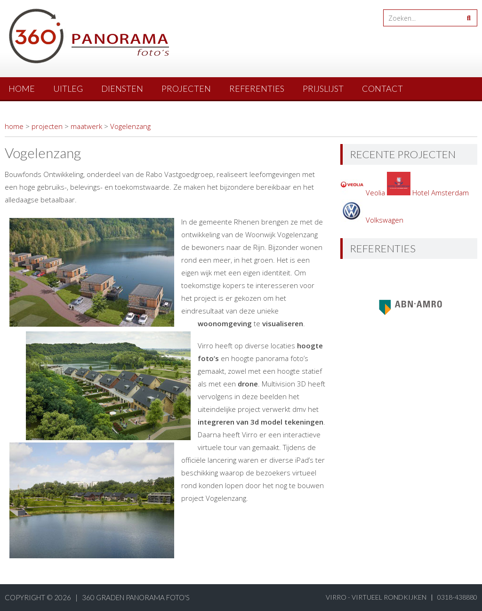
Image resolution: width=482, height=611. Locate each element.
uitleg (68, 88)
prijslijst (323, 88)
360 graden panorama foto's (136, 597)
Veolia (363, 192)
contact (382, 88)
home (14, 126)
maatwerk (86, 126)
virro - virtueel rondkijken (376, 597)
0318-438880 (457, 597)
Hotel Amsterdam (428, 192)
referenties (256, 88)
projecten (186, 88)
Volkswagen (371, 220)
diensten (122, 88)
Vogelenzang (130, 126)
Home (21, 88)
